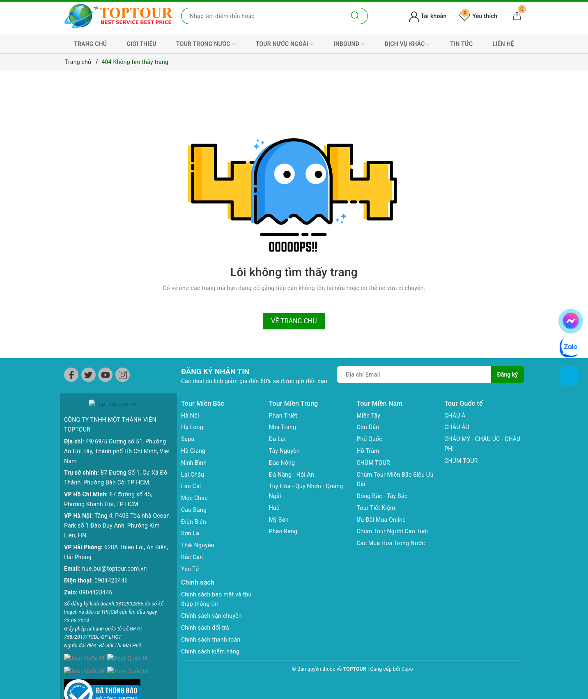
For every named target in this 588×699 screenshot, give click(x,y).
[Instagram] (122, 375)
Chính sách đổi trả (205, 627)
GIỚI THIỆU (141, 44)
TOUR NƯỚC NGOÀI (285, 44)
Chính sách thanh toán (210, 639)
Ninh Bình (194, 462)
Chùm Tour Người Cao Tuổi (392, 531)
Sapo (407, 669)
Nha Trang (282, 427)
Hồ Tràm (368, 451)
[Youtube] (105, 375)
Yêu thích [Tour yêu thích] (478, 16)
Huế (274, 508)
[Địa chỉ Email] (414, 374)
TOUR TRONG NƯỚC (206, 44)
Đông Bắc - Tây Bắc (382, 496)
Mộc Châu (194, 498)
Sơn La (190, 533)
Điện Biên (193, 522)
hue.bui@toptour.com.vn (114, 559)
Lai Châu (192, 474)
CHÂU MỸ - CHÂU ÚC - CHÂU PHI (482, 444)
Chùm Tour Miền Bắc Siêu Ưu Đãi (395, 479)
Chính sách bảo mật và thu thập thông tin (216, 599)
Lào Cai (191, 486)
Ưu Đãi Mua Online (381, 519)
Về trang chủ (294, 321)
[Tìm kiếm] (355, 16)
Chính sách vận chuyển (211, 615)
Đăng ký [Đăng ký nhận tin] (507, 374)
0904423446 (111, 571)
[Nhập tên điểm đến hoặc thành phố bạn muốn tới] (262, 16)
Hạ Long (192, 427)
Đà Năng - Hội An (291, 474)
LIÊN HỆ (503, 44)
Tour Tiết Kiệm (376, 508)
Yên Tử (190, 569)
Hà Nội (190, 415)
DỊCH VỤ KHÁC (407, 44)
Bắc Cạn (192, 557)
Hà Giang (193, 451)
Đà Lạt (277, 439)
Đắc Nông (282, 462)
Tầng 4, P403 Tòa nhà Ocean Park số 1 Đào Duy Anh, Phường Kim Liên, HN (117, 516)
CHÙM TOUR (373, 462)
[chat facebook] (571, 319)
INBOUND (349, 44)
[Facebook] (71, 375)
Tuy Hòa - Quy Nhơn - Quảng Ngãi (306, 491)
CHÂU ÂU (456, 427)
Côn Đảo (368, 427)
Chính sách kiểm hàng (210, 651)
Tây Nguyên (284, 451)
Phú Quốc (369, 439)
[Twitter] (88, 375)
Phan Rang (283, 531)
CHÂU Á (454, 415)
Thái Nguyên (197, 545)
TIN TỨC (461, 44)
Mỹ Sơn (279, 519)
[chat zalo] (569, 347)
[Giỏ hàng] (517, 16)
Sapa (187, 439)
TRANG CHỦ (90, 44)
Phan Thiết (283, 415)
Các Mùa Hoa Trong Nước (391, 543)
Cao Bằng (194, 510)
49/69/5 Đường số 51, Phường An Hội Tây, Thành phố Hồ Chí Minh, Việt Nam (117, 442)
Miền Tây (369, 415)
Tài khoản (427, 16)
